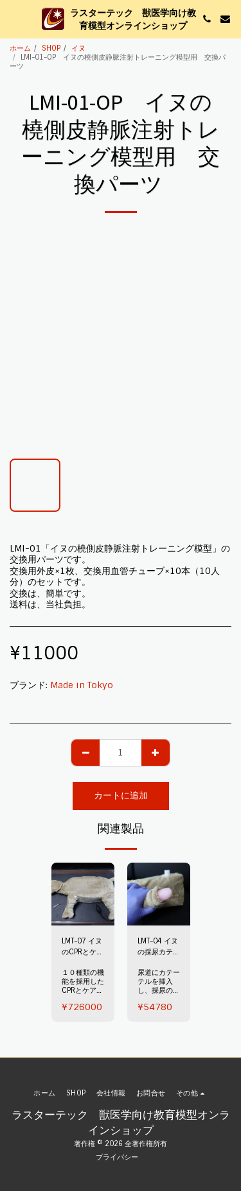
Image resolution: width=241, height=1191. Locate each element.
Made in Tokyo (81, 685)
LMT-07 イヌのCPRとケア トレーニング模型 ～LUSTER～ (83, 947)
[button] (14, 18)
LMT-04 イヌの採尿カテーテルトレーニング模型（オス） (159, 947)
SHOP (51, 48)
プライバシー (117, 1157)
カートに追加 (121, 795)
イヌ (78, 48)
